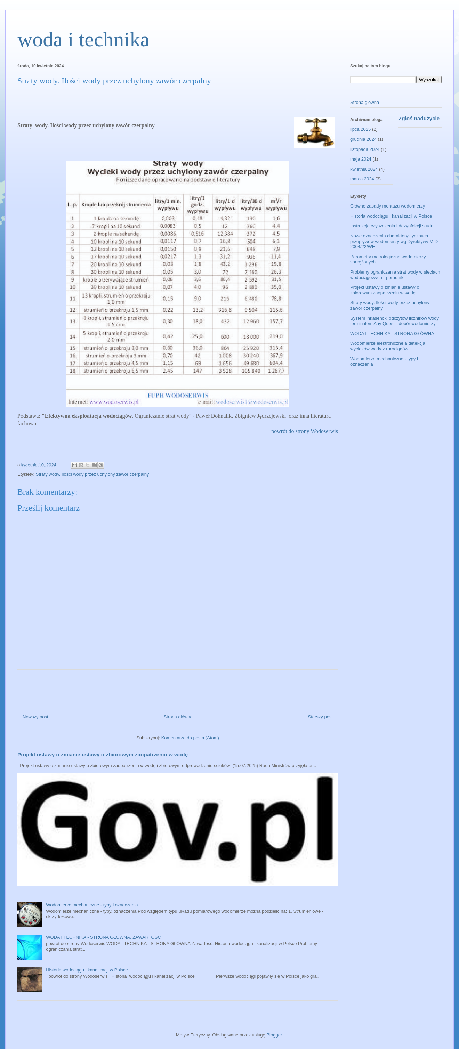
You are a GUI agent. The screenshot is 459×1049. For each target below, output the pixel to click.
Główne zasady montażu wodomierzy (387, 206)
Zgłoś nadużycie (419, 118)
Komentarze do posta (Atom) (190, 737)
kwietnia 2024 (364, 169)
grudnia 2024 (363, 139)
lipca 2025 (360, 129)
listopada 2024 (365, 149)
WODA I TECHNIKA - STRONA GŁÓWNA (392, 333)
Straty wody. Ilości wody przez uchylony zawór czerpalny (92, 474)
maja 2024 (360, 159)
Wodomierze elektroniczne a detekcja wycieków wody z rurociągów (387, 346)
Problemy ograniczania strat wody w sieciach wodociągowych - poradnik (395, 274)
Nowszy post (35, 716)
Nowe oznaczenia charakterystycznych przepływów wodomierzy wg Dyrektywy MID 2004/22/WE (394, 241)
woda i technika (83, 39)
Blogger (274, 1035)
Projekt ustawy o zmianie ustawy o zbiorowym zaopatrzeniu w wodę (102, 754)
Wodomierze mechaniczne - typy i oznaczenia (92, 905)
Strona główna (178, 716)
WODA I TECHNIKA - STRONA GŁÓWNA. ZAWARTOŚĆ (103, 937)
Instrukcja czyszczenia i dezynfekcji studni (392, 225)
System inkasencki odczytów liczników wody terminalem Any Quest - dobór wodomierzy (394, 321)
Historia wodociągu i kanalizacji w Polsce (87, 970)
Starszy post (320, 716)
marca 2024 (362, 178)
